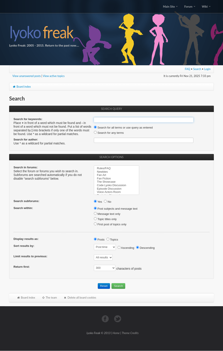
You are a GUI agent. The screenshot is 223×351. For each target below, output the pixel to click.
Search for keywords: (28, 119)
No (107, 201)
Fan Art (116, 175)
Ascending (126, 247)
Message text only (107, 214)
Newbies (116, 172)
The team (49, 297)
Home (116, 333)
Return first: (22, 266)
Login (207, 69)
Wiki (206, 6)
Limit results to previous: (30, 256)
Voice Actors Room (116, 192)
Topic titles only (105, 219)
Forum (189, 6)
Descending (145, 247)
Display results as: (26, 239)
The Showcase (116, 182)
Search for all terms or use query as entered (123, 127)
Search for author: (26, 139)
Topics (112, 239)
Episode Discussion (116, 189)
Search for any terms (109, 132)
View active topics (54, 76)
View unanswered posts (26, 76)
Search (197, 69)
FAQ (187, 69)
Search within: (23, 208)
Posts (99, 239)
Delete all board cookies (79, 297)
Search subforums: (26, 201)
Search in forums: (26, 167)
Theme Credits (130, 333)
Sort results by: (24, 245)
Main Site (170, 6)
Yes (98, 201)
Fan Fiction (116, 178)
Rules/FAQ (116, 168)
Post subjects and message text (115, 208)
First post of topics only (110, 224)
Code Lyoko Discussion (116, 185)
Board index (21, 86)
